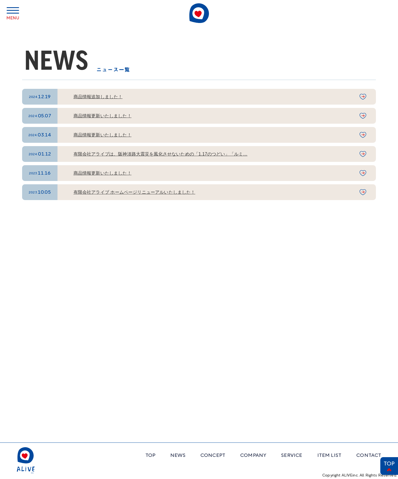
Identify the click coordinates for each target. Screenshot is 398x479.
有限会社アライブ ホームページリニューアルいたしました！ (134, 192)
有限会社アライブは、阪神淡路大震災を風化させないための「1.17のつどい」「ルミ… (161, 154)
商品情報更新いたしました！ (103, 115)
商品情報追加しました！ (98, 96)
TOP (389, 464)
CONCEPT (212, 455)
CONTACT (368, 455)
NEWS (177, 455)
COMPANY (253, 455)
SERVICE (291, 455)
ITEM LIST (329, 455)
